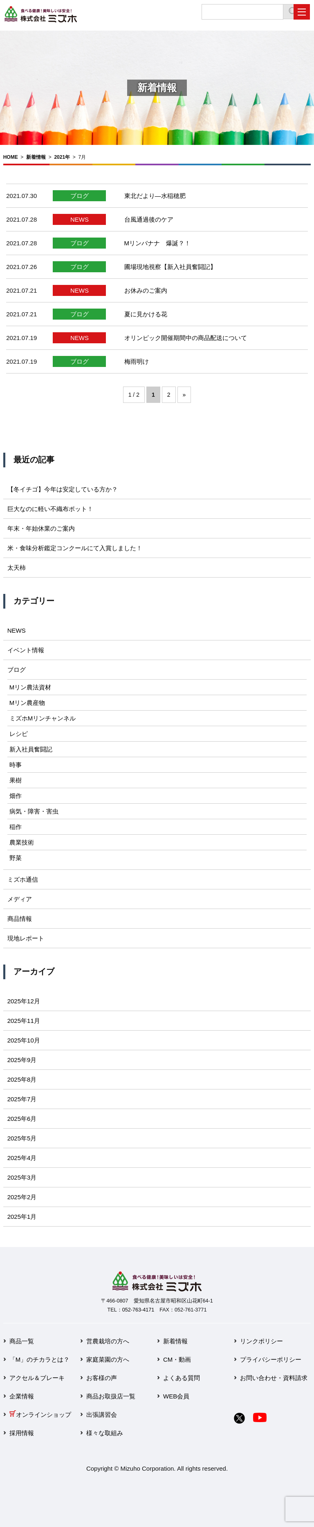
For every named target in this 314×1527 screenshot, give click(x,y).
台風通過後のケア (148, 219)
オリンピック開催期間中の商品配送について (185, 337)
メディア (19, 899)
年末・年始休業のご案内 (41, 528)
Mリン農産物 (27, 702)
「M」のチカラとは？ (39, 1359)
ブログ (79, 195)
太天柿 (16, 567)
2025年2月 (22, 1197)
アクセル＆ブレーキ (37, 1377)
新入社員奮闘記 (30, 749)
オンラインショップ (40, 1414)
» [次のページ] (184, 394)
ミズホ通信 (22, 879)
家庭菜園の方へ (107, 1359)
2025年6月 (22, 1118)
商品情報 (19, 918)
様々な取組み (104, 1432)
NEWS (79, 219)
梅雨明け (136, 361)
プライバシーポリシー (270, 1359)
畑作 (15, 795)
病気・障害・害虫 (33, 811)
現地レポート (25, 938)
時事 (15, 764)
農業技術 (21, 842)
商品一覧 (21, 1341)
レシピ (18, 733)
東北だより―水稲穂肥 (155, 195)
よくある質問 (181, 1377)
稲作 (15, 826)
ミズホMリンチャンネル (42, 718)
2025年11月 (23, 1020)
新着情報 (36, 157)
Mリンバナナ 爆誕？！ (157, 243)
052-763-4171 (138, 1310)
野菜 (15, 857)
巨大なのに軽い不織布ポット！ (50, 508)
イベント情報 (25, 650)
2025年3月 (22, 1177)
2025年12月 (23, 1001)
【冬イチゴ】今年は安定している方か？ (62, 489)
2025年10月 (23, 1040)
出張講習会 (101, 1414)
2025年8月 (22, 1079)
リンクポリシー (261, 1341)
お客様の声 (101, 1377)
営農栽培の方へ (107, 1341)
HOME (10, 157)
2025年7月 (22, 1099)
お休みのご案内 (145, 290)
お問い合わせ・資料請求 (273, 1377)
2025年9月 (22, 1059)
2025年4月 (22, 1157)
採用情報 (21, 1432)
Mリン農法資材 (30, 687)
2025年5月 (22, 1138)
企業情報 (21, 1396)
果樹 (15, 780)
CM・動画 (177, 1359)
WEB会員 (176, 1396)
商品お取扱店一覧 (110, 1396)
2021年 (62, 157)
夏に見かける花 (145, 314)
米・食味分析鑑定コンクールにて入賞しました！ (74, 548)
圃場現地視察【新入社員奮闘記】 (170, 266)
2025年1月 (22, 1216)
